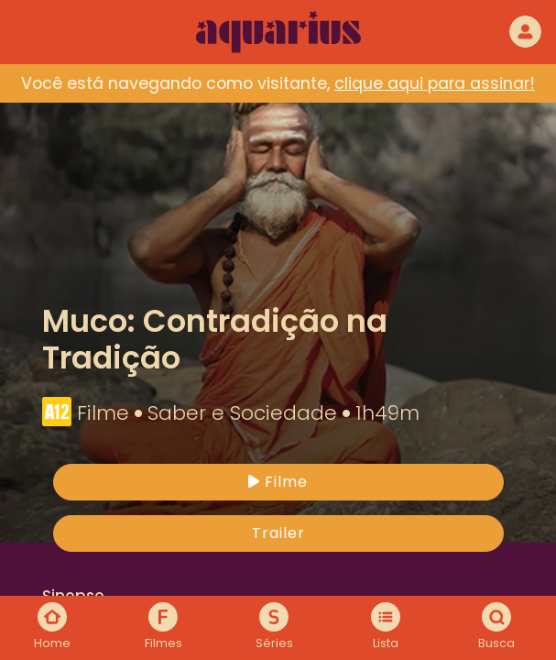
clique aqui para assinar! (434, 83)
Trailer (278, 533)
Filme (278, 481)
